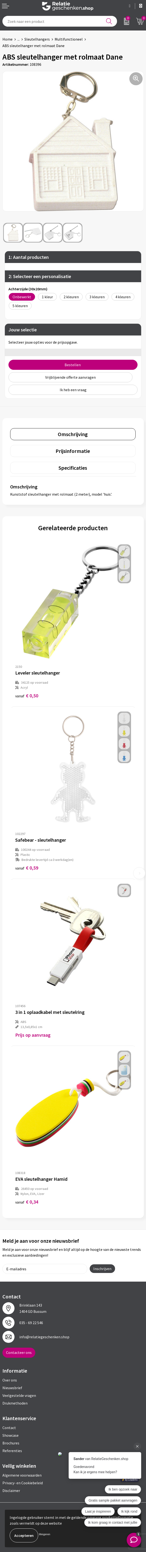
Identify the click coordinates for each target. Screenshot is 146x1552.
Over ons (9, 1380)
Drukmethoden (15, 1403)
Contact (9, 1427)
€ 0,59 (26, 868)
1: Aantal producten (28, 257)
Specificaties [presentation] (72, 467)
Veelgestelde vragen (19, 1395)
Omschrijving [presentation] (73, 434)
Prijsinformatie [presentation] (73, 451)
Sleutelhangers (37, 39)
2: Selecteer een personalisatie (39, 276)
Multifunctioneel (69, 39)
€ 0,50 (26, 696)
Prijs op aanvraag (33, 1035)
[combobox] (59, 21)
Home (7, 39)
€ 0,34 (26, 1202)
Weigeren (44, 1534)
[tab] (73, 434)
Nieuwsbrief (12, 1387)
